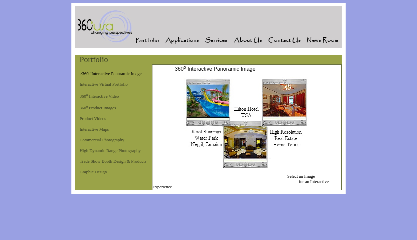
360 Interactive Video (99, 96)
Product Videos (93, 118)
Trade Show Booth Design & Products (113, 161)
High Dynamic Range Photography (110, 150)
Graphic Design (93, 171)
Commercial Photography (102, 139)
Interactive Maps (94, 129)
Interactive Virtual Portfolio (104, 84)
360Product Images (98, 107)
